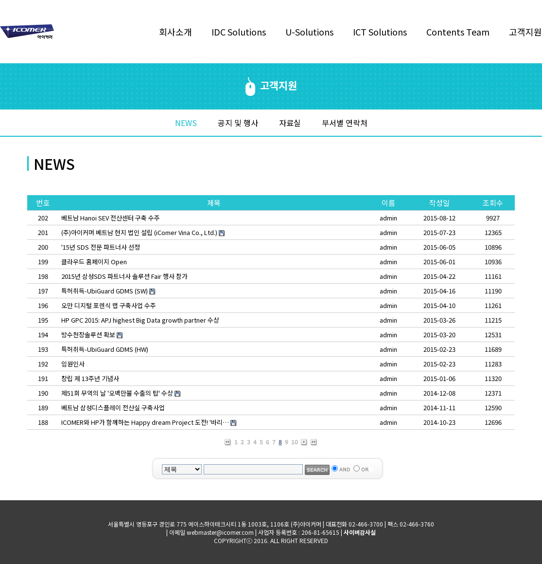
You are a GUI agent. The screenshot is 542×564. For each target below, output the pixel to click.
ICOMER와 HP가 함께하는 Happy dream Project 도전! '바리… (145, 422)
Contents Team (458, 31)
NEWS (186, 122)
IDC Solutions (238, 31)
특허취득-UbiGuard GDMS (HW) (104, 349)
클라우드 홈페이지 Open (94, 261)
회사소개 (175, 31)
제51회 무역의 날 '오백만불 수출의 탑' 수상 (117, 393)
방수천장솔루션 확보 (88, 334)
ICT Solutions (380, 31)
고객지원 (525, 31)
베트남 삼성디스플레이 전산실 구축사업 (113, 407)
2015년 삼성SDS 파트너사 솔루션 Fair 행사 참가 (124, 276)
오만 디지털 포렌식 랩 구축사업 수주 (108, 305)
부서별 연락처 (344, 122)
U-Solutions (309, 31)
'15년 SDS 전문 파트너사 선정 (100, 247)
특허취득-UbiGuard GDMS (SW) (104, 290)
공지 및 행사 (238, 122)
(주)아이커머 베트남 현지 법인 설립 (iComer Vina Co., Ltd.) (139, 232)
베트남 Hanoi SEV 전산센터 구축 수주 (110, 217)
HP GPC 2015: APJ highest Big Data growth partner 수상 (140, 320)
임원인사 (73, 363)
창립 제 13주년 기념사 (90, 378)
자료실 (290, 122)
